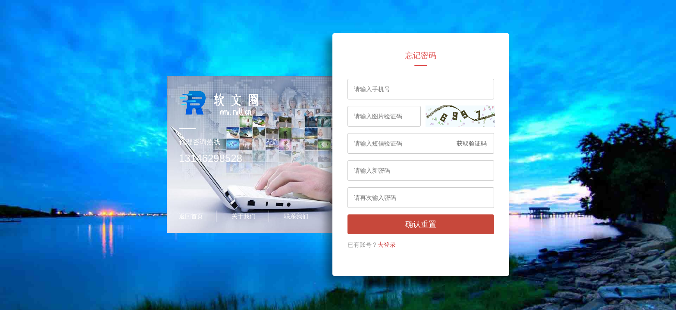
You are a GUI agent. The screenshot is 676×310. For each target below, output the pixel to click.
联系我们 (296, 216)
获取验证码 (472, 143)
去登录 (387, 244)
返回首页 (191, 216)
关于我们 (244, 216)
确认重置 (420, 224)
